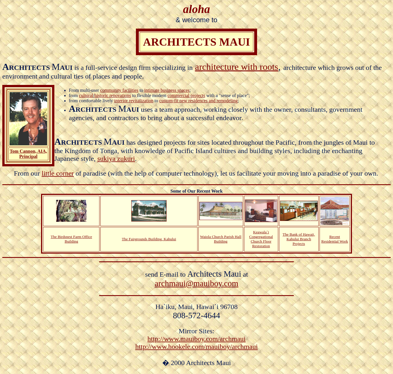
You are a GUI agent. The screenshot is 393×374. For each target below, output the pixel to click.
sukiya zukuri (116, 158)
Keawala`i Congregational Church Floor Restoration (261, 239)
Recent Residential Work (334, 239)
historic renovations (112, 95)
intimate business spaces (166, 90)
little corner (58, 173)
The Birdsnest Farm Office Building (71, 239)
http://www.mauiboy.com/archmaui (196, 339)
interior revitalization (134, 100)
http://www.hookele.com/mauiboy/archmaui (196, 346)
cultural (86, 95)
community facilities (119, 90)
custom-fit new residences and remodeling (198, 100)
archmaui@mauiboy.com (196, 283)
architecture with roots (236, 67)
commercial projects (186, 95)
